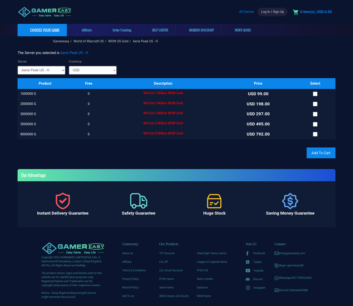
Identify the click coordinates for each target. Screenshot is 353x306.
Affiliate (126, 261)
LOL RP (163, 261)
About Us (127, 253)
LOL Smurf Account (171, 270)
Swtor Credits (205, 279)
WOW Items (204, 296)
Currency (75, 61)
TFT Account (166, 253)
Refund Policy (130, 287)
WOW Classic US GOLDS (173, 296)
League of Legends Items (212, 261)
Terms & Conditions (134, 270)
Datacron (202, 287)
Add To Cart (321, 153)
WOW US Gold (118, 41)
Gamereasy (61, 41)
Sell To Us (128, 296)
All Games (246, 12)
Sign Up (278, 12)
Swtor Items (166, 287)
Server (22, 61)
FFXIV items (166, 279)
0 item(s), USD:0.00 (316, 12)
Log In (265, 12)
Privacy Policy (130, 279)
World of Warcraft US (89, 41)
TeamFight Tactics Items (211, 253)
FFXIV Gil (202, 270)
